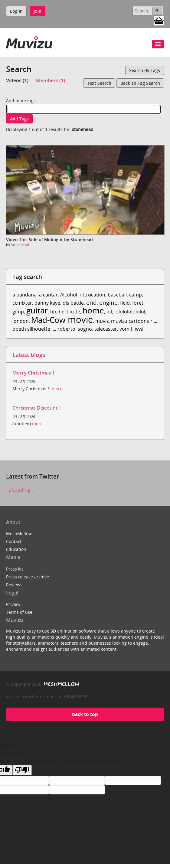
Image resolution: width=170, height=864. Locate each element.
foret (137, 302)
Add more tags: (21, 100)
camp (135, 294)
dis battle (73, 302)
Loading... (20, 489)
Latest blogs (28, 354)
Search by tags (144, 70)
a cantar (48, 294)
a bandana (24, 294)
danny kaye (47, 302)
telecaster (105, 329)
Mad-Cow (48, 320)
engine (108, 302)
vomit (125, 329)
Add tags (19, 119)
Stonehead (20, 244)
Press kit (14, 569)
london (20, 321)
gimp (18, 311)
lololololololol (129, 311)
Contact (13, 541)
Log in (16, 11)
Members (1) (50, 80)
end (91, 302)
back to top (85, 714)
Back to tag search (140, 83)
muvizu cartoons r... (133, 321)
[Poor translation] (22, 770)
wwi (139, 329)
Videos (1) (17, 80)
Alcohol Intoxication (82, 294)
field (125, 302)
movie (80, 319)
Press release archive (27, 577)
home (93, 310)
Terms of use (19, 612)
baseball (117, 294)
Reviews (14, 584)
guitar (37, 310)
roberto (66, 329)
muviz (102, 321)
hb (53, 311)
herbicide (69, 311)
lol (109, 311)
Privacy (13, 604)
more (57, 388)
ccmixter (22, 302)
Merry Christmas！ (34, 372)
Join (37, 11)
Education (16, 549)
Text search (99, 83)
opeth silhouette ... (33, 329)
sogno (85, 329)
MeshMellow (19, 533)
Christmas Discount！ (37, 407)
